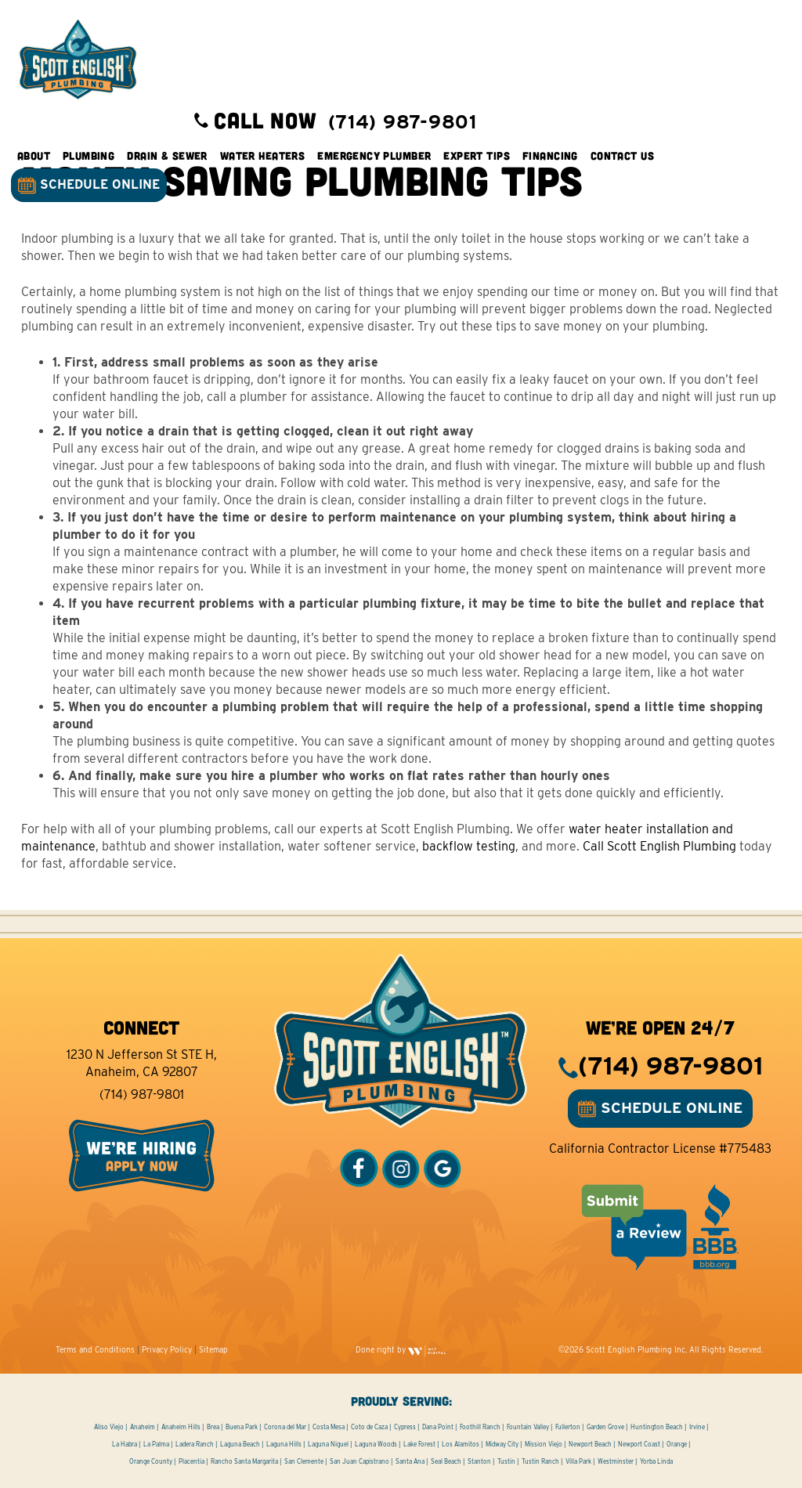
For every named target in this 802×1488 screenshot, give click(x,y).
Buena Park (242, 1427)
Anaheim (142, 1427)
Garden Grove (605, 1427)
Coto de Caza (369, 1427)
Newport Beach (590, 1444)
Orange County (150, 1461)
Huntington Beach (656, 1427)
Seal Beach (446, 1461)
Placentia (191, 1461)
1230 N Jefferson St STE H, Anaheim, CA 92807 (142, 1063)
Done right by (401, 1349)
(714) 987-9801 (141, 1094)
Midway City (502, 1444)
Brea (213, 1427)
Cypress (405, 1427)
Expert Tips (478, 156)
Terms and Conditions (95, 1349)
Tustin (506, 1461)
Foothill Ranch (480, 1427)
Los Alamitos (460, 1444)
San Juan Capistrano (359, 1461)
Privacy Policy (167, 1349)
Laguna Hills (284, 1444)
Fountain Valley (528, 1427)
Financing (551, 156)
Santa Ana (410, 1461)
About (34, 156)
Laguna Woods (376, 1444)
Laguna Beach (240, 1444)
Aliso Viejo (109, 1427)
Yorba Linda (656, 1461)
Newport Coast (639, 1444)
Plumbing (89, 156)
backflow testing (468, 846)
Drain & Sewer (168, 156)
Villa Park (578, 1461)
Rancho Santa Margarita (244, 1461)
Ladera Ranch (194, 1444)
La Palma (156, 1444)
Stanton (479, 1461)
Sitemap (213, 1349)
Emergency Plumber (375, 156)
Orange (677, 1444)
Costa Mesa (328, 1427)
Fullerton (567, 1427)
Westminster (616, 1461)
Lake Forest (419, 1444)
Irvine (697, 1427)
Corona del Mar (285, 1427)
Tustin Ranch (540, 1461)
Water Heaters (263, 156)
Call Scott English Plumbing (659, 846)
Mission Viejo (543, 1444)
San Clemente (303, 1461)
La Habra (124, 1444)
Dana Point (437, 1427)
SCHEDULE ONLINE (90, 186)
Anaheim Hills (180, 1427)
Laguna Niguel (328, 1444)
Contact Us (623, 156)
